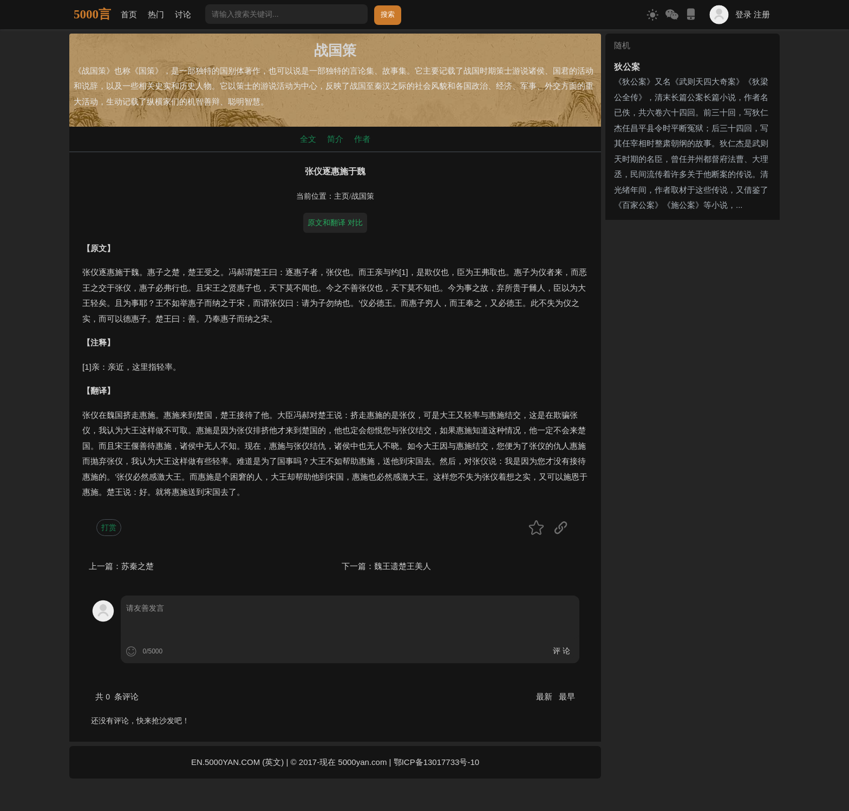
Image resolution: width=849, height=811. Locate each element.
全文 (308, 138)
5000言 (92, 14)
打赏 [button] (108, 527)
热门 (156, 14)
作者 (362, 138)
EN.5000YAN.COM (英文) (237, 762)
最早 (567, 696)
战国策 (362, 196)
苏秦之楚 (137, 566)
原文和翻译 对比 (335, 222)
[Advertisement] (692, 291)
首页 (129, 14)
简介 (335, 138)
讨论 (183, 14)
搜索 (388, 14)
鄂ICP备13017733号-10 (436, 762)
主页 (341, 196)
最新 (545, 696)
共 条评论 (117, 696)
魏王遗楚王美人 (402, 566)
